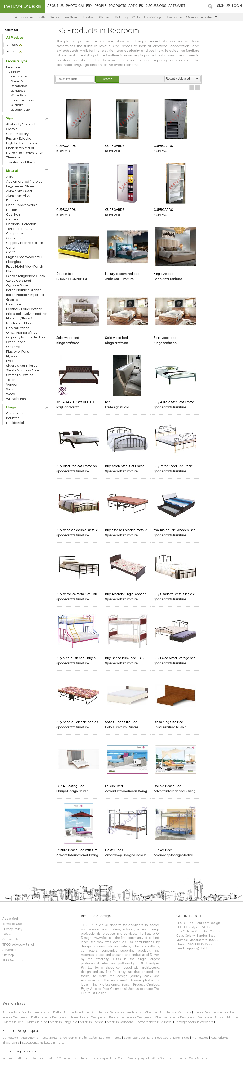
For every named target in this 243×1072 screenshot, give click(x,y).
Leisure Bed (114, 784)
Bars (177, 1035)
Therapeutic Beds (23, 100)
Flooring (88, 17)
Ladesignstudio (117, 406)
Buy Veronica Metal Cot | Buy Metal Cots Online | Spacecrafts (79, 592)
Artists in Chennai (92, 1020)
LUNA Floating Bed (71, 784)
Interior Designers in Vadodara (191, 1015)
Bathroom (23, 1056)
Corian (12, 247)
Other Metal (16, 347)
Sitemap (9, 953)
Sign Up (223, 6)
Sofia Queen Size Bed (121, 720)
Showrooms (69, 1035)
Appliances (24, 17)
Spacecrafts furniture (170, 406)
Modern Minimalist (21, 148)
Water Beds (19, 95)
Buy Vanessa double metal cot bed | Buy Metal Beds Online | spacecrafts (79, 528)
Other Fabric (16, 342)
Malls (84, 1035)
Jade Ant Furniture (119, 278)
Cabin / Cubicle (59, 1056)
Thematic (14, 157)
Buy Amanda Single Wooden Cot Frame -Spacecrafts (127, 592)
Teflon (11, 380)
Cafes (93, 1035)
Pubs (186, 1035)
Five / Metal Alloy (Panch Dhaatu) (25, 269)
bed (108, 401)
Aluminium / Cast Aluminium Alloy (20, 193)
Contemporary (18, 134)
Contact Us (11, 937)
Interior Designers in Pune (60, 1015)
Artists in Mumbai (227, 1015)
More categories (201, 17)
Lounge (105, 1035)
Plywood (13, 356)
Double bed (65, 273)
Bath (41, 17)
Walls (136, 17)
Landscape (100, 1056)
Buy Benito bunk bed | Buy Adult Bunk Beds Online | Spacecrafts (127, 656)
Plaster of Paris (18, 351)
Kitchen (104, 17)
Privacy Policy (13, 927)
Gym (193, 1056)
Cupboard (18, 104)
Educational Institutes (37, 1040)
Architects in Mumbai (18, 1010)
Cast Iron (14, 214)
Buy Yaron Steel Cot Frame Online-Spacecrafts (127, 465)
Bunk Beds (19, 90)
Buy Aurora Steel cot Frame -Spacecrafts (176, 401)
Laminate (14, 304)
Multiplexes (201, 1035)
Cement (13, 219)
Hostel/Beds (114, 848)
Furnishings (152, 17)
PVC (10, 361)
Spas (128, 1035)
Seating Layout (139, 1056)
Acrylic (12, 177)
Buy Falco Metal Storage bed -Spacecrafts (176, 656)
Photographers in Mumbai (154, 1020)
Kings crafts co (68, 342)
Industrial (14, 418)
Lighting (121, 17)
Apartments (30, 1035)
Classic (12, 129)
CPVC (11, 252)
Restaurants (50, 1035)
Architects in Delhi (49, 1010)
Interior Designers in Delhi (21, 1015)
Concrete (14, 238)
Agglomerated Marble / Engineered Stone (25, 184)
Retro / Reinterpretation (25, 152)
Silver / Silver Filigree (22, 365)
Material (12, 171)
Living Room (81, 1056)
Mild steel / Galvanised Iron (27, 313)
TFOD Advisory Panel (19, 942)
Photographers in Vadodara (195, 1020)
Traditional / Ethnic (21, 162)
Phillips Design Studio (73, 789)
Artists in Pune (38, 1020)
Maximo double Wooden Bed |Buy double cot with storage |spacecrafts (176, 528)
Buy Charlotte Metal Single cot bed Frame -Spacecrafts (176, 592)
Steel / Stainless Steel (23, 370)
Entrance (180, 1056)
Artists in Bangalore (64, 1020)
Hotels (117, 1035)
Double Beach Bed (167, 784)
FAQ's (7, 932)
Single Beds (19, 76)
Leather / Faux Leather (24, 309)
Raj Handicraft (68, 406)
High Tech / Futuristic (23, 143)
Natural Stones (18, 328)
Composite (15, 233)
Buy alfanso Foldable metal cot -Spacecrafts (127, 528)
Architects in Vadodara (176, 1010)
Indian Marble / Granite (24, 290)
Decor (54, 17)
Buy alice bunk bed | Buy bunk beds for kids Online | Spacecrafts (79, 656)
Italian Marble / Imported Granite (25, 297)
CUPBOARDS (66, 145)
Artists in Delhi (15, 1020)
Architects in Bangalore (108, 1010)
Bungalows (11, 1035)
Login (237, 6)
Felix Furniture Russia (121, 725)
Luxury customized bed (122, 273)
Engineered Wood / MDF (25, 257)
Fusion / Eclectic (19, 138)
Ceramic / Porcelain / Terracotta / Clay (23, 226)
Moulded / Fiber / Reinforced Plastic (21, 321)
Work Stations (162, 1056)
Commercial (16, 413)
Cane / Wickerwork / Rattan (22, 208)
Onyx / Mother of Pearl (23, 332)
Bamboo (13, 200)
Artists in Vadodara (120, 1020)
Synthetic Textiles (20, 375)
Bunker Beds (163, 848)
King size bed (164, 273)
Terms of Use (12, 921)
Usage (11, 407)
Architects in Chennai (143, 1010)
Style (10, 118)
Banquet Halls (144, 1035)
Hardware (173, 17)
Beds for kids (20, 86)
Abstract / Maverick (22, 124)
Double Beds (20, 81)
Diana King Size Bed (168, 720)
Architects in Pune (77, 1010)
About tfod (10, 916)
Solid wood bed (68, 337)
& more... (59, 1040)
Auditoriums (220, 1035)
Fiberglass (15, 262)
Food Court (163, 1035)
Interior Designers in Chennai (147, 1015)
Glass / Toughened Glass (26, 276)
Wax (10, 389)
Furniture (70, 17)
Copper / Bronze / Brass (25, 243)
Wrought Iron (17, 398)
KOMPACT (64, 151)
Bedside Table (21, 109)
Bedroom (15, 71)
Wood (11, 394)
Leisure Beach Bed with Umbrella (79, 848)
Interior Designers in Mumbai (214, 1010)
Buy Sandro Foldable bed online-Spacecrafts (79, 720)
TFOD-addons (13, 958)
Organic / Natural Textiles (26, 337)
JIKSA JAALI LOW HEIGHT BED (79, 401)
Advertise (10, 947)
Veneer (12, 384)
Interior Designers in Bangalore (102, 1015)
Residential (16, 423)
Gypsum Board (18, 285)
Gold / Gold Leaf (19, 280)
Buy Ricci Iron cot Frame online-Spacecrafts (79, 465)
